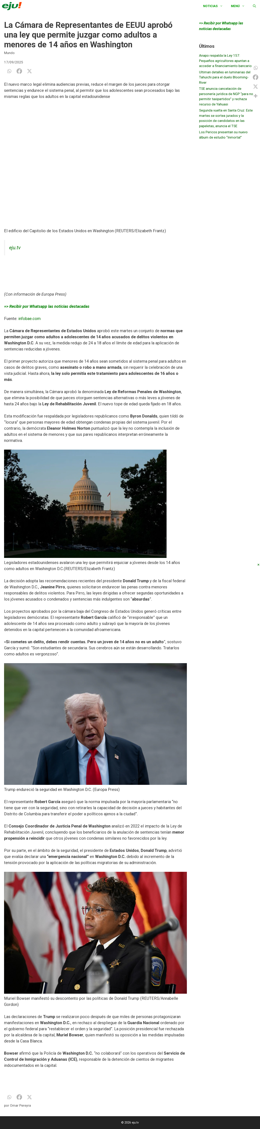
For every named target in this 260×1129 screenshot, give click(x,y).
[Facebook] (19, 71)
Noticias (215, 6)
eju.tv (15, 248)
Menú (240, 6)
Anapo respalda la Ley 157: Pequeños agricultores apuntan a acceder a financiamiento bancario (225, 60)
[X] (29, 71)
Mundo (9, 53)
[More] (255, 96)
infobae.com (29, 318)
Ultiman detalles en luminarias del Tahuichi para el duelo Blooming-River (224, 77)
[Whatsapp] (9, 71)
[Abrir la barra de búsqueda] (254, 6)
